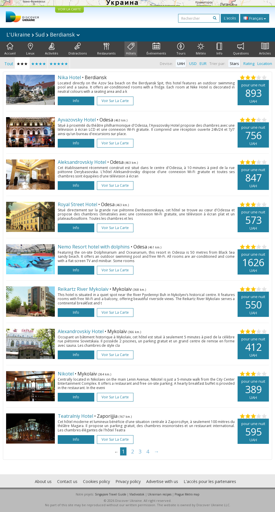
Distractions (77, 49)
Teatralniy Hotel (76, 416)
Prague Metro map (187, 494)
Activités (51, 49)
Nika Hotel (70, 77)
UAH (181, 63)
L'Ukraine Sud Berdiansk (43, 34)
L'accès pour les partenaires (210, 481)
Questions (241, 49)
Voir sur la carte (115, 100)
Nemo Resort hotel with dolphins (94, 247)
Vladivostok (136, 494)
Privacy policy (128, 481)
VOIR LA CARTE (69, 9)
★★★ (22, 63)
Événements (156, 49)
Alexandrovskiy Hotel (81, 331)
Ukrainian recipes (159, 494)
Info (219, 49)
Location (264, 63)
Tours (180, 49)
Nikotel (66, 374)
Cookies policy (96, 481)
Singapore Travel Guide (110, 494)
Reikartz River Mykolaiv (84, 289)
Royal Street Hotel (78, 204)
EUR (203, 63)
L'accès (230, 18)
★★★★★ (58, 63)
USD (193, 63)
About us (43, 481)
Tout (8, 63)
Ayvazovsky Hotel (77, 120)
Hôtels (131, 49)
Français (254, 18)
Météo (201, 49)
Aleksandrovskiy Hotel (82, 162)
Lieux (30, 49)
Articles (265, 49)
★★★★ (38, 63)
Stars (234, 63)
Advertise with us (162, 481)
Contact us (67, 481)
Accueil (10, 49)
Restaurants (106, 49)
